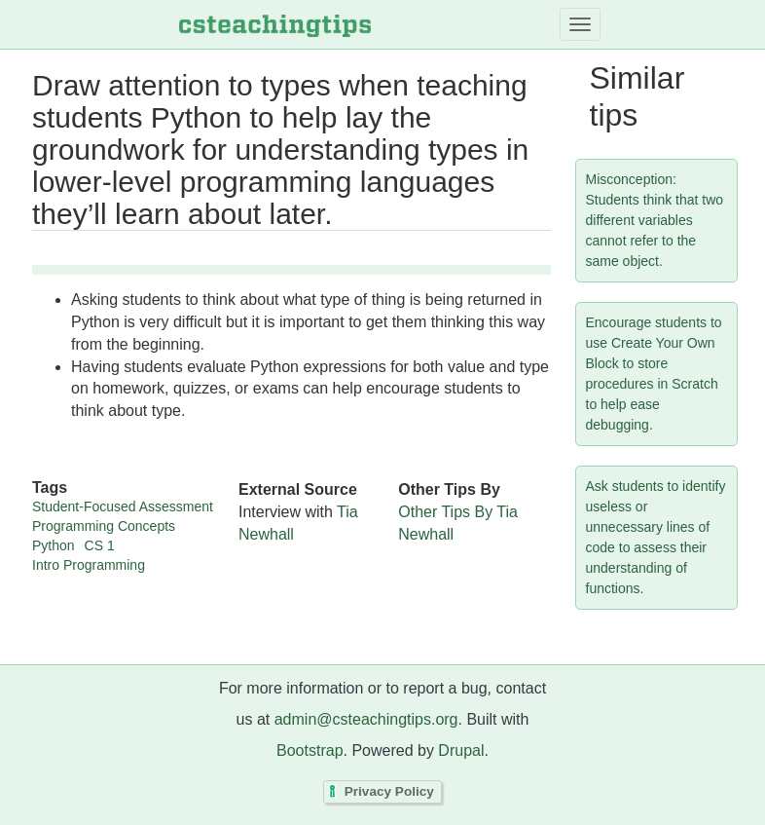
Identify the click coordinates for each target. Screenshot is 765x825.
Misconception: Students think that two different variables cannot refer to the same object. (655, 220)
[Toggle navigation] (580, 24)
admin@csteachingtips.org (366, 719)
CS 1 (100, 545)
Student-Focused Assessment (122, 506)
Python (53, 545)
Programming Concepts (103, 526)
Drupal (461, 750)
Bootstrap (309, 750)
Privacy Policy (389, 792)
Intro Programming (88, 565)
